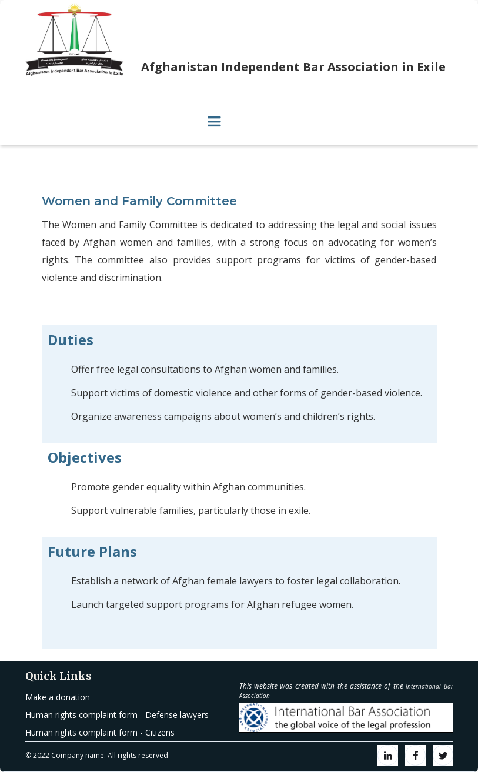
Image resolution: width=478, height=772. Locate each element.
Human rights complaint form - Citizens (100, 732)
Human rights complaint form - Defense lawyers (117, 714)
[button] (214, 121)
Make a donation (57, 697)
